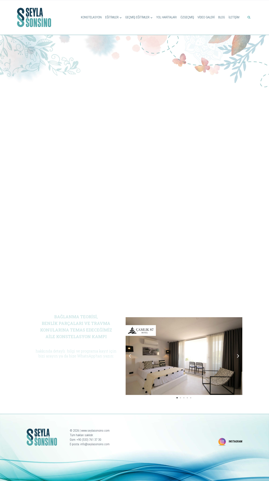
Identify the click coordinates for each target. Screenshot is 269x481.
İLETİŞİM (234, 17)
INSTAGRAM (235, 441)
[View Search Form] (249, 17)
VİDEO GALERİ (206, 17)
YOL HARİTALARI (166, 17)
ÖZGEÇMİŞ (187, 17)
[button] (130, 356)
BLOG (221, 17)
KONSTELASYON (91, 17)
